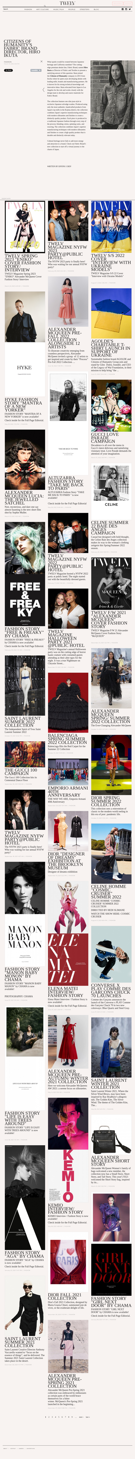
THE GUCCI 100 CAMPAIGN (21, 772)
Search (5, 9)
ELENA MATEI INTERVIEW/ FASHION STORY (65, 992)
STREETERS (84, 9)
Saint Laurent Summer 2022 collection (23, 722)
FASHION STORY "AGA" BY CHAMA (24, 1254)
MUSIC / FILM (58, 9)
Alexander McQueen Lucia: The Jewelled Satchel (24, 498)
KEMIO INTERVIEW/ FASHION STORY (65, 1209)
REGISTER (118, 4)
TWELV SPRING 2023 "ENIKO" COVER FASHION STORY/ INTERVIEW (23, 262)
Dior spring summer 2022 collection (106, 801)
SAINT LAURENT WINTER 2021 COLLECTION (109, 1084)
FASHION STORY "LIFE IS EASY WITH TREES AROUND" (22, 1118)
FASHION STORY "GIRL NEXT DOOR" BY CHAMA (111, 1302)
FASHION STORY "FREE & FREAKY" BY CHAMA (24, 632)
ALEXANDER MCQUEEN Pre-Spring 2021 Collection (65, 1381)
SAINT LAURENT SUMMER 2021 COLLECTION (23, 1342)
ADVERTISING (31, 1448)
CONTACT (13, 1448)
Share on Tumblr (36, 70)
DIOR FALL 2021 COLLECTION (65, 1296)
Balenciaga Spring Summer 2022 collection (67, 739)
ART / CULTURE (42, 9)
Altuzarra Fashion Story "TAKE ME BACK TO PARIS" (66, 483)
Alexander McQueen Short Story (110, 1161)
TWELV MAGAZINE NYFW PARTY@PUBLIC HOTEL (24, 838)
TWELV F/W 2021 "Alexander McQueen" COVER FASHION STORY (109, 619)
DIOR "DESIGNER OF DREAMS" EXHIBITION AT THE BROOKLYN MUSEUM (66, 860)
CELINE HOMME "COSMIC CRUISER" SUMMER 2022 (108, 891)
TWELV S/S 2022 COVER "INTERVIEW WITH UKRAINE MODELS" (111, 262)
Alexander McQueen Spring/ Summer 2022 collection (110, 716)
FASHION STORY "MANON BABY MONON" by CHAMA (22, 974)
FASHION (28, 9)
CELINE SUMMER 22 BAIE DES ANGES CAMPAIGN (110, 527)
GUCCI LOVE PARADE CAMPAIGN (105, 438)
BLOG (96, 9)
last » (88, 1417)
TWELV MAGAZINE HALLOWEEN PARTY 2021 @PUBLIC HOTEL (66, 638)
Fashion (7, 62)
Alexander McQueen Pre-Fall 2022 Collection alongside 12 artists (65, 338)
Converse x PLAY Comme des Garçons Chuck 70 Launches (111, 990)
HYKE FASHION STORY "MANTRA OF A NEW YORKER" (23, 404)
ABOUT (5, 1448)
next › (81, 1417)
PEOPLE (71, 9)
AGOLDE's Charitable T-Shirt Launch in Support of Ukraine (110, 348)
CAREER (21, 1448)
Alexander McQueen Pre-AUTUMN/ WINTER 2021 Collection (68, 1076)
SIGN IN (128, 4)
